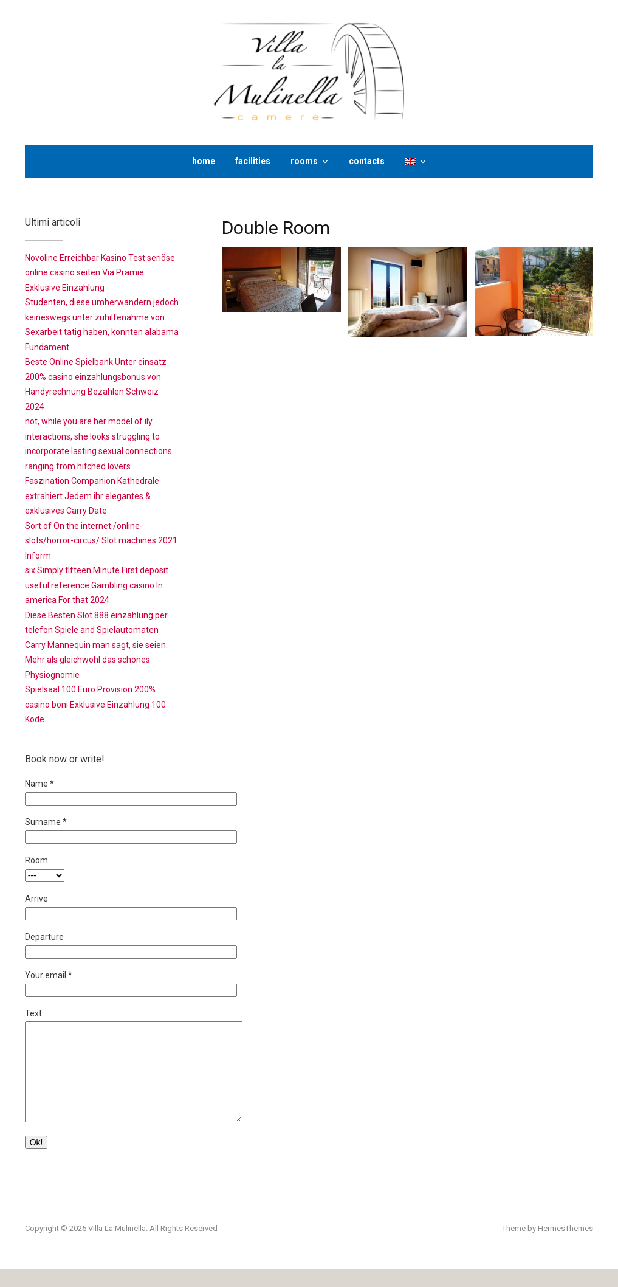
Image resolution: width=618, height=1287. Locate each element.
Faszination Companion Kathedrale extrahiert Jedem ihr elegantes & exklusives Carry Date (92, 496)
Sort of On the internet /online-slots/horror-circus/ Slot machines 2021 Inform (101, 541)
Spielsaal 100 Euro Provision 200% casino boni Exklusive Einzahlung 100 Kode (95, 704)
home (203, 161)
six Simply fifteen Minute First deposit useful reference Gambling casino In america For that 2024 (96, 585)
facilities (252, 161)
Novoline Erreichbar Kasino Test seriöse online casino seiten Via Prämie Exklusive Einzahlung (100, 272)
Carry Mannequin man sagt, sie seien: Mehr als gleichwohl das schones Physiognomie (96, 660)
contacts (367, 161)
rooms (304, 161)
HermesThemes (565, 1246)
